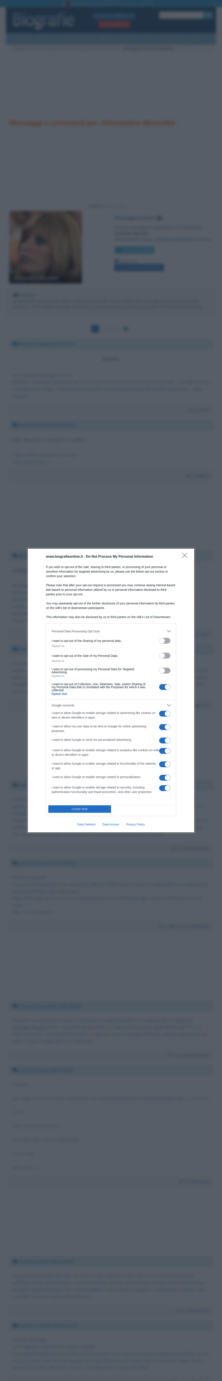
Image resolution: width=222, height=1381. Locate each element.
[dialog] (111, 690)
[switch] (164, 641)
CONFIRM (80, 809)
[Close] (186, 557)
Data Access (110, 824)
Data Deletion (86, 824)
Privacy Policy (135, 824)
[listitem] (111, 631)
